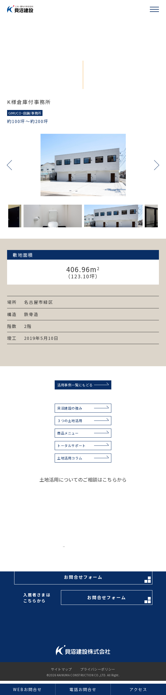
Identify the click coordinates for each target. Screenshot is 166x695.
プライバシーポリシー (97, 669)
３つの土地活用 (69, 420)
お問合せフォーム (107, 578)
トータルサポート (71, 445)
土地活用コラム (69, 457)
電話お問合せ (83, 689)
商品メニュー (68, 433)
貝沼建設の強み (69, 408)
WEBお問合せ (27, 689)
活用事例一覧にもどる (75, 384)
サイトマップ (61, 669)
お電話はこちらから (104, 549)
